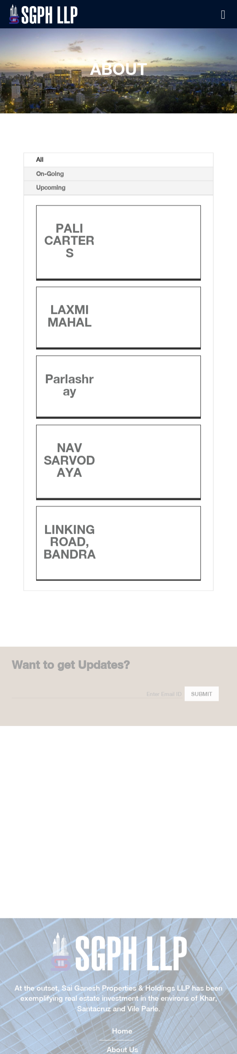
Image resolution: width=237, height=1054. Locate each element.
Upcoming (50, 261)
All (39, 233)
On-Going (50, 247)
